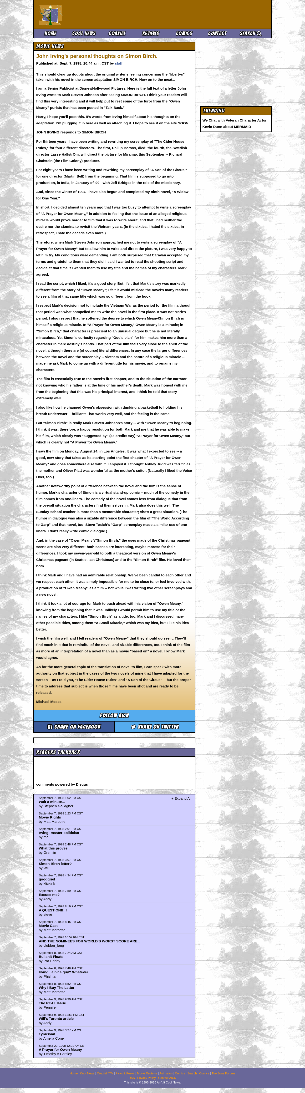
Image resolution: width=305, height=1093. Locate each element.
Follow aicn (114, 715)
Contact (217, 33)
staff (118, 63)
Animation (166, 1073)
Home (50, 33)
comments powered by (62, 784)
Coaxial (117, 33)
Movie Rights (50, 817)
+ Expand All (181, 798)
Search (251, 33)
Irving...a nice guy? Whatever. (64, 972)
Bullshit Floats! (52, 957)
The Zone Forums (223, 1073)
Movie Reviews (147, 1073)
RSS (132, 1078)
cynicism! (47, 1034)
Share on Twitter (155, 727)
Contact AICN (167, 1078)
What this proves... (55, 848)
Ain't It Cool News (73, 14)
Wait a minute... (52, 802)
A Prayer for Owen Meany (60, 1049)
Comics (184, 33)
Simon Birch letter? (55, 864)
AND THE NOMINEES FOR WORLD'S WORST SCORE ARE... (89, 941)
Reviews (150, 33)
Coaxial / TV (105, 1073)
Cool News (84, 33)
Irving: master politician (59, 833)
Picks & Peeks (125, 1073)
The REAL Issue (52, 1003)
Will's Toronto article (56, 1019)
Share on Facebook (74, 727)
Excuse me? (49, 895)
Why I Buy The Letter (56, 988)
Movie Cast (48, 926)
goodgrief (47, 879)
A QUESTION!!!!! (53, 910)
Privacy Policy (146, 1078)
